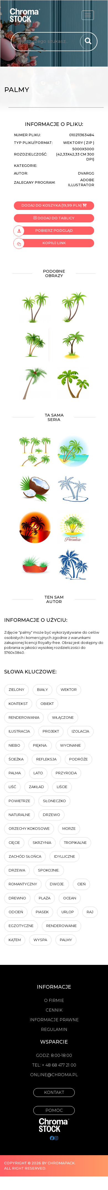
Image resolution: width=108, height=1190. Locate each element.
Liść (12, 787)
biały (42, 690)
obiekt (47, 704)
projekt (51, 731)
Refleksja (46, 759)
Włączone (63, 717)
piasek (42, 912)
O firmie (54, 1000)
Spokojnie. (49, 870)
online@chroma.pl (54, 1074)
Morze (69, 828)
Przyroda (66, 773)
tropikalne (75, 843)
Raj (90, 912)
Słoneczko (54, 801)
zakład (36, 787)
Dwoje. (57, 884)
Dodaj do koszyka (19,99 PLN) (53, 205)
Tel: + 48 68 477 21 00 (54, 1065)
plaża (44, 898)
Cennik (54, 1010)
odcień (16, 912)
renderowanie (61, 926)
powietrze (19, 801)
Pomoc (54, 1110)
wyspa (40, 940)
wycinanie (70, 745)
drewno (17, 898)
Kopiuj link (40, 243)
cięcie (14, 843)
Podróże (78, 759)
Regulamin (54, 1029)
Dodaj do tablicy (54, 218)
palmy (66, 940)
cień (81, 884)
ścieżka (16, 759)
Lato (38, 773)
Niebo (14, 745)
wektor (69, 690)
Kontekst (18, 704)
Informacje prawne (54, 1019)
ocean (69, 898)
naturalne (19, 815)
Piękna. (40, 745)
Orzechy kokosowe (29, 828)
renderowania (24, 717)
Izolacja (80, 731)
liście (62, 787)
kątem (15, 940)
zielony (16, 690)
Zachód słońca (25, 856)
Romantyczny (23, 884)
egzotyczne (21, 926)
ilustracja (19, 731)
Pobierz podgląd (43, 231)
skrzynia (42, 843)
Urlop (67, 912)
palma (15, 773)
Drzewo (51, 815)
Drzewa (17, 870)
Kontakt (54, 1092)
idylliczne (64, 856)
